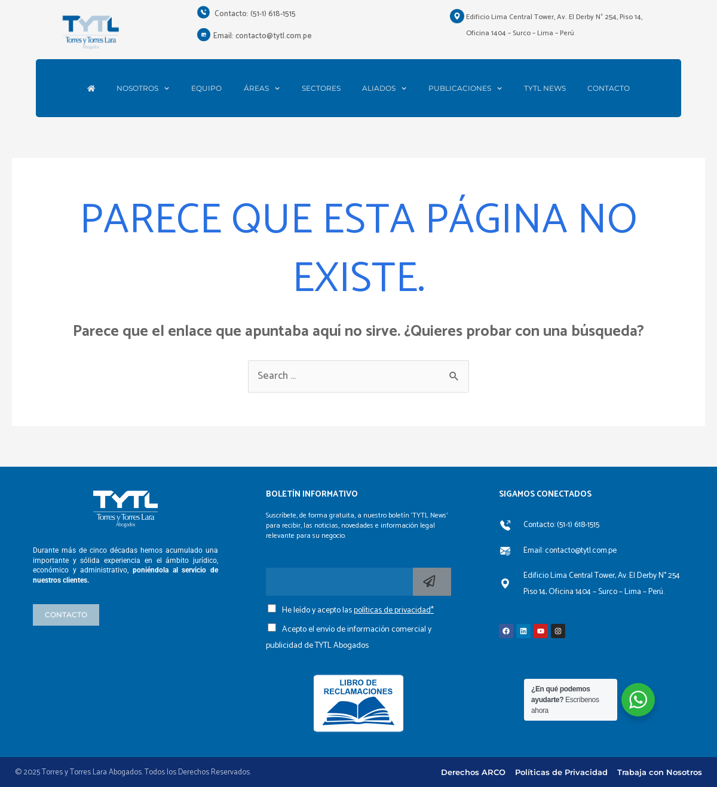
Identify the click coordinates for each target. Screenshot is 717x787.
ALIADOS (384, 88)
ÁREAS (262, 88)
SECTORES (321, 88)
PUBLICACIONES (465, 88)
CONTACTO (608, 88)
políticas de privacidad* (394, 610)
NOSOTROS (143, 88)
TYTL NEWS (545, 88)
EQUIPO (206, 88)
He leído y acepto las (358, 610)
